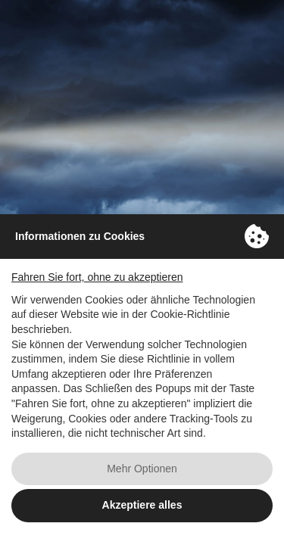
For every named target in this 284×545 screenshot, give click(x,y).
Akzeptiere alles (142, 505)
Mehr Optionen (142, 468)
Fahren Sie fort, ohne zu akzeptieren (97, 277)
